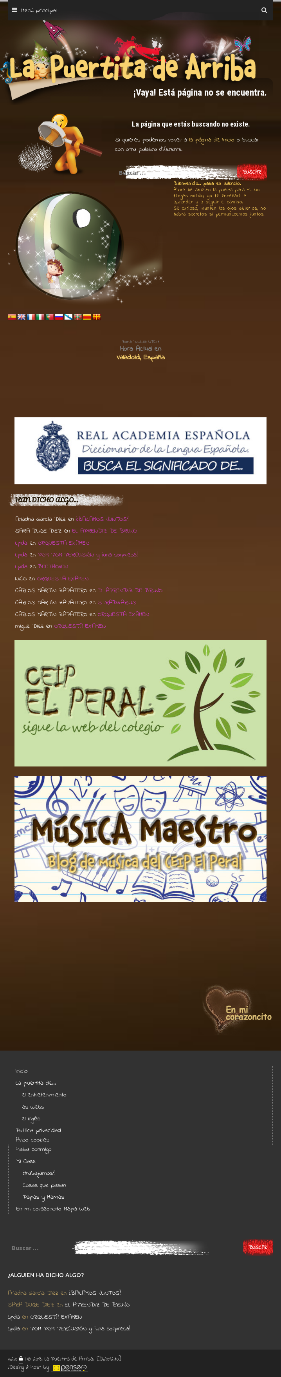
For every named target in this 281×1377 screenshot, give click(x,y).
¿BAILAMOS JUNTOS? (102, 519)
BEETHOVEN (53, 566)
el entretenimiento (44, 1095)
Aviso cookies (32, 1140)
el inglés (31, 1118)
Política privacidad (38, 1130)
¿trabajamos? (38, 1173)
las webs (33, 1107)
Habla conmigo (34, 1149)
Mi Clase (26, 1161)
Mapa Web (77, 1209)
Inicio (22, 1071)
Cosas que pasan (44, 1185)
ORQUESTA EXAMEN (63, 543)
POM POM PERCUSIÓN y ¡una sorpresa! (88, 555)
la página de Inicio (210, 140)
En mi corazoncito (38, 1209)
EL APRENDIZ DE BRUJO (104, 531)
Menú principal (38, 10)
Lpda (21, 543)
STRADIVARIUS (117, 602)
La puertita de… (36, 1083)
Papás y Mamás (43, 1197)
